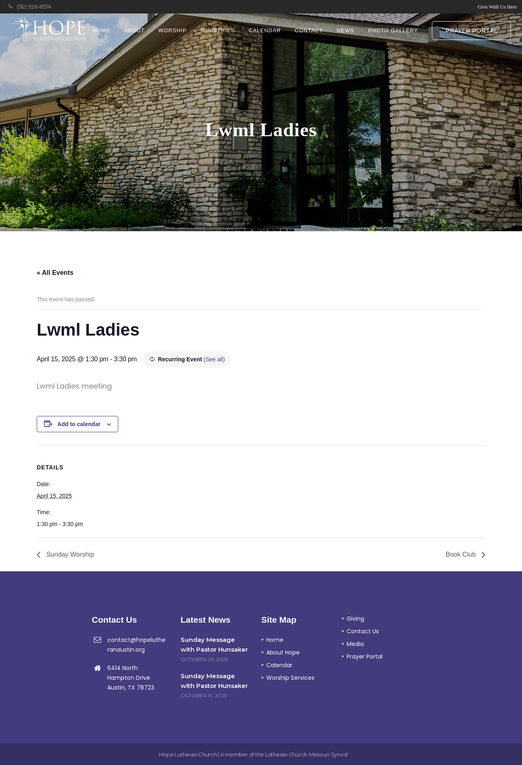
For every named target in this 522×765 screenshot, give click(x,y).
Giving (355, 619)
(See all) (214, 359)
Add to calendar (79, 424)
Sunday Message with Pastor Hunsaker (214, 644)
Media (355, 644)
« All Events (55, 272)
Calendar (279, 665)
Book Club (462, 554)
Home (274, 640)
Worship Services (290, 678)
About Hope (283, 652)
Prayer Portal (471, 30)
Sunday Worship (69, 554)
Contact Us (363, 631)
